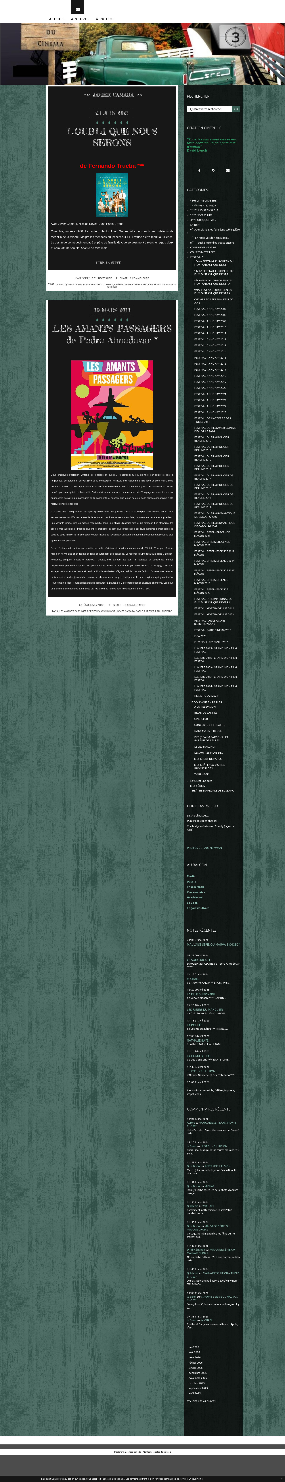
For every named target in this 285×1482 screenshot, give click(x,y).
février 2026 (196, 1388)
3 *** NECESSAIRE (101, 281)
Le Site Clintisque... (198, 840)
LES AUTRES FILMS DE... (208, 776)
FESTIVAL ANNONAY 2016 (210, 373)
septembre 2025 (199, 1414)
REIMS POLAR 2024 (206, 717)
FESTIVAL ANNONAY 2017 (210, 379)
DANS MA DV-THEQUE (208, 753)
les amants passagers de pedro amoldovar (87, 625)
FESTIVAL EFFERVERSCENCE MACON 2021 (212, 549)
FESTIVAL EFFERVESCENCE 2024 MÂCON (214, 579)
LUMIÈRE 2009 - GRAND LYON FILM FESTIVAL (212, 689)
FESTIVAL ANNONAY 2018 (210, 385)
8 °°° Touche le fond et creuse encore (213, 247)
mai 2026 (194, 1372)
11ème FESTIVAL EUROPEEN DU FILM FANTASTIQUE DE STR (214, 278)
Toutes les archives (201, 1428)
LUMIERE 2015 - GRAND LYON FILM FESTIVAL (212, 669)
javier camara (138, 287)
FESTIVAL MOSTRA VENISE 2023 (214, 632)
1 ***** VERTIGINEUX (203, 208)
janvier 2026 (196, 1393)
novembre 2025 (199, 1404)
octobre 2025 (197, 1409)
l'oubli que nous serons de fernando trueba (87, 287)
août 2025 (195, 1420)
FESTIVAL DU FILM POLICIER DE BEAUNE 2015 (214, 500)
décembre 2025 (198, 1399)
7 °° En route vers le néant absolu (211, 242)
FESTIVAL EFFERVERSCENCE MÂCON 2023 (212, 559)
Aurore (191, 1148)
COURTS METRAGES (203, 257)
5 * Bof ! (100, 619)
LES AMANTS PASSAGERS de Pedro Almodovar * (112, 342)
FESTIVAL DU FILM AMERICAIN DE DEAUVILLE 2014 (215, 441)
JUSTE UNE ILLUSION (201, 1097)
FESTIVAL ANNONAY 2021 (210, 404)
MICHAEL (193, 1003)
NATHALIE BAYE (198, 1066)
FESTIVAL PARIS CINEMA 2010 (212, 649)
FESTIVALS (197, 262)
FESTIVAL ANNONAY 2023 (210, 410)
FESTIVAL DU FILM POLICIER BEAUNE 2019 (211, 480)
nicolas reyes (157, 287)
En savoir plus (195, 1479)
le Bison (192, 1172)
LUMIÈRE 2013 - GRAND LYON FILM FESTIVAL (212, 699)
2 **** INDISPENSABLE (204, 214)
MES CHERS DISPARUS (208, 782)
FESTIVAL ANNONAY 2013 (210, 354)
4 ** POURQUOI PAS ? (203, 224)
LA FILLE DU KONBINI (201, 1019)
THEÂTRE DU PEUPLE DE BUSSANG (212, 815)
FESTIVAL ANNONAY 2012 (210, 347)
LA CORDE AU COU (200, 1081)
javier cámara (126, 625)
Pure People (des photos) (203, 845)
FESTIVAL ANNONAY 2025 (210, 423)
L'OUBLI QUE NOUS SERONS (112, 138)
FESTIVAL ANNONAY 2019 (210, 391)
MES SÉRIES (197, 810)
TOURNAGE (201, 798)
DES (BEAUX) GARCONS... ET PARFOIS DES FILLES (211, 761)
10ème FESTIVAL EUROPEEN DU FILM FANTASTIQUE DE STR (214, 269)
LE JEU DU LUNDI (205, 769)
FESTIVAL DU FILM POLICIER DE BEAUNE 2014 (214, 490)
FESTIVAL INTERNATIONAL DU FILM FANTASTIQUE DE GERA (213, 618)
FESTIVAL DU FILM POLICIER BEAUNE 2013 (211, 461)
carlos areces (146, 625)
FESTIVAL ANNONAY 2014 (210, 360)
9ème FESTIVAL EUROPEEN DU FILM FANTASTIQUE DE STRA (214, 298)
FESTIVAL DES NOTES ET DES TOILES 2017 (212, 431)
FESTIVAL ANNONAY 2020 (210, 398)
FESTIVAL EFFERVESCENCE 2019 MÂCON (214, 569)
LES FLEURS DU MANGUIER (205, 1034)
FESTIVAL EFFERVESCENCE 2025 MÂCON (214, 589)
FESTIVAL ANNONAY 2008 (210, 322)
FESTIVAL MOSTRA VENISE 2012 (214, 626)
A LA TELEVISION (205, 728)
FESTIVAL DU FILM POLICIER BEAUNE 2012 (211, 451)
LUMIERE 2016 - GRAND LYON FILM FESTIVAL (212, 679)
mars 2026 (195, 1383)
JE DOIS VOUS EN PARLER (206, 723)
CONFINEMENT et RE (203, 252)
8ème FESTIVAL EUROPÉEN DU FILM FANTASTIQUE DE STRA (214, 288)
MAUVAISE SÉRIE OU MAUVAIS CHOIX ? (213, 968)
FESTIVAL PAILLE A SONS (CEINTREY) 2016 (209, 641)
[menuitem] (57, 21)
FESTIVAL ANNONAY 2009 (210, 328)
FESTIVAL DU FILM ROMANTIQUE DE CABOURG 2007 (215, 530)
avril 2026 (195, 1378)
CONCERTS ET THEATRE (209, 747)
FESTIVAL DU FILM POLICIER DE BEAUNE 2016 (214, 510)
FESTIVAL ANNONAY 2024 (210, 417)
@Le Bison (193, 1191)
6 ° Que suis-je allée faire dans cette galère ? (211, 236)
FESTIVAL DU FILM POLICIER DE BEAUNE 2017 (214, 520)
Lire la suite (109, 266)
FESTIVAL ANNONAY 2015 (210, 366)
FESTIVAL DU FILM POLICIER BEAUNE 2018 (211, 470)
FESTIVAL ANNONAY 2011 (210, 341)
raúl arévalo (165, 625)
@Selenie (193, 1231)
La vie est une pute (202, 805)
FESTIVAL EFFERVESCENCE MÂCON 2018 (211, 598)
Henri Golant (195, 921)
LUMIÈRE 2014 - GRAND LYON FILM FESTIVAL (212, 709)
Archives (80, 21)
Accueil (57, 21)
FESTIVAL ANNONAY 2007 (210, 316)
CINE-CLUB (201, 741)
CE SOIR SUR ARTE (199, 984)
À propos (105, 21)
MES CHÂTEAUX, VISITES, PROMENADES (209, 790)
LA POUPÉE (194, 1050)
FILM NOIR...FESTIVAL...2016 (211, 661)
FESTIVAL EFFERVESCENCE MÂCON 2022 (211, 608)
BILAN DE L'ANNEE (205, 734)
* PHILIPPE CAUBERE (203, 204)
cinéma (122, 287)
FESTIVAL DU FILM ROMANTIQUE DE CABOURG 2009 (215, 539)
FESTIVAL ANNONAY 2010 (210, 335)
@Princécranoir (197, 1275)
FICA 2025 (200, 655)
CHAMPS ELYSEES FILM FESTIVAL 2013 (214, 308)
